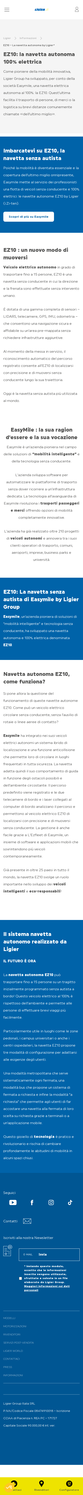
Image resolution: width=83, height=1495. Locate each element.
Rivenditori (11, 1334)
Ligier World (13, 1351)
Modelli (9, 1318)
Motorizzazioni (14, 1326)
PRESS (7, 1367)
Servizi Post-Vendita (18, 1343)
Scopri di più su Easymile (28, 217)
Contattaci (11, 1359)
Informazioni (13, 1375)
